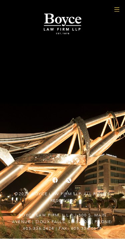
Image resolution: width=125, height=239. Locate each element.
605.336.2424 (38, 228)
